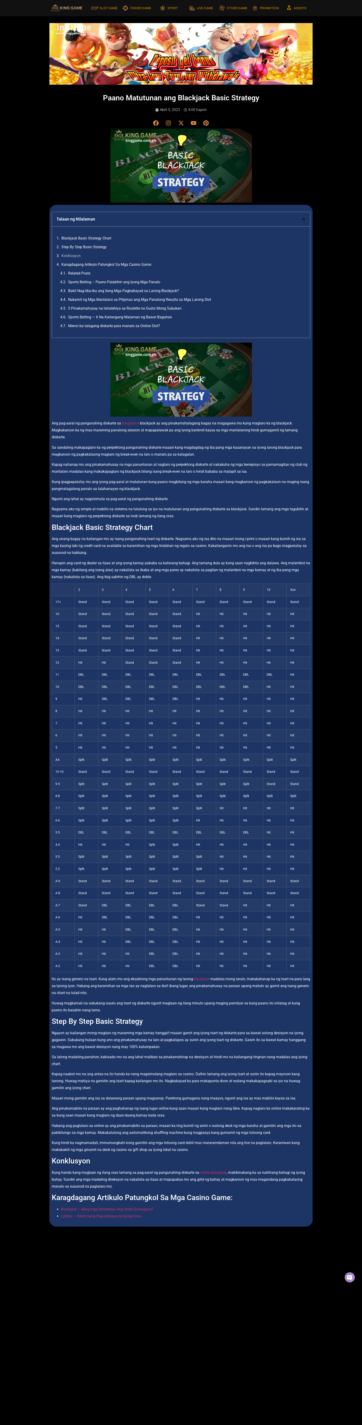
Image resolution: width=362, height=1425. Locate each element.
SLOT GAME (109, 8)
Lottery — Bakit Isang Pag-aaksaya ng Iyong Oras (101, 1216)
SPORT (172, 8)
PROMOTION (269, 8)
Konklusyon (71, 256)
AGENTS (300, 8)
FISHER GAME (140, 8)
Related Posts (79, 273)
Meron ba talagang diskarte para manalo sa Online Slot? (114, 326)
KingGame (130, 423)
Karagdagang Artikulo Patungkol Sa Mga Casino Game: (106, 265)
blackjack (201, 979)
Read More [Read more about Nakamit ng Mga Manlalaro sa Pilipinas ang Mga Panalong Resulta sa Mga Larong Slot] (236, 1336)
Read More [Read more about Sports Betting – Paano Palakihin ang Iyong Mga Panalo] (56, 1336)
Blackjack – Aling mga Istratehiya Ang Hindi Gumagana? (107, 1209)
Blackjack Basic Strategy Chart (86, 238)
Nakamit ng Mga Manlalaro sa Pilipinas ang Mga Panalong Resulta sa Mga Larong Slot (139, 300)
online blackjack (213, 1172)
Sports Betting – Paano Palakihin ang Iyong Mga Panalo (114, 282)
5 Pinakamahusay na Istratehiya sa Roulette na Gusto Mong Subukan (124, 308)
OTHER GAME (237, 8)
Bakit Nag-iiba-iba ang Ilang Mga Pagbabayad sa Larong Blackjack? (123, 291)
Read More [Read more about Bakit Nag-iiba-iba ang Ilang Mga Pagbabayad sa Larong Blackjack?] (146, 1336)
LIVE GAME (205, 8)
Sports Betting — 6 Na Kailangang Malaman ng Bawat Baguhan (120, 317)
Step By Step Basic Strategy (84, 247)
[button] (303, 219)
